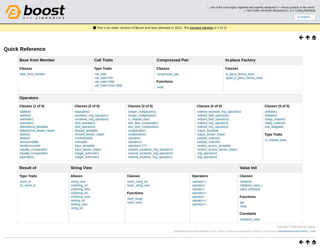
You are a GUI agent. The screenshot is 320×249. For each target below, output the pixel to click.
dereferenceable (30, 145)
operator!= (198, 185)
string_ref (77, 208)
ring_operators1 (207, 153)
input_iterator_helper (88, 149)
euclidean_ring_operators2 (92, 119)
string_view (78, 181)
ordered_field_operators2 (213, 119)
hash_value (134, 202)
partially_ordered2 (208, 142)
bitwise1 (25, 134)
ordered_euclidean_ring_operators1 (150, 149)
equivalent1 (27, 157)
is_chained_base (138, 119)
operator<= (199, 193)
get (242, 202)
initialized (246, 181)
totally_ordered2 (275, 123)
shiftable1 (271, 111)
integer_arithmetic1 (87, 153)
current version (201, 28)
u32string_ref (79, 193)
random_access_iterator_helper (217, 149)
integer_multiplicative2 (142, 115)
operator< (198, 189)
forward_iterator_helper (89, 134)
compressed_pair (168, 74)
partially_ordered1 (208, 138)
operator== (199, 181)
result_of (25, 181)
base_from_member (32, 74)
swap (160, 87)
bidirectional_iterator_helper (37, 130)
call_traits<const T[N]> (109, 85)
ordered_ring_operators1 (212, 123)
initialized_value (250, 219)
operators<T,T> (137, 145)
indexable (81, 142)
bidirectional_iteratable (34, 127)
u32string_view (80, 196)
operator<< (199, 204)
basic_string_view (138, 185)
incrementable (84, 138)
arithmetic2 (27, 123)
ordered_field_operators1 (213, 115)
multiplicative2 (137, 134)
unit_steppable (274, 127)
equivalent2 (82, 111)
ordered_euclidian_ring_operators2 (219, 111)
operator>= (199, 200)
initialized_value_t (251, 185)
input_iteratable (84, 145)
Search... (304, 17)
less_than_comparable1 (143, 123)
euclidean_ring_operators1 (92, 115)
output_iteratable (207, 130)
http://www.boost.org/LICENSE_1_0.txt (296, 231)
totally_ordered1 (275, 119)
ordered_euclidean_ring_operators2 (150, 153)
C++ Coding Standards (303, 10)
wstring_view (79, 204)
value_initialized (250, 189)
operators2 (135, 142)
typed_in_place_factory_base (244, 78)
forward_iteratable (86, 130)
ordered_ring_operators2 (212, 127)
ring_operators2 (207, 157)
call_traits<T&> (104, 78)
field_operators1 (85, 123)
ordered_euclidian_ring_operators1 (150, 157)
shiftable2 (271, 115)
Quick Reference (25, 49)
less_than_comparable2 (143, 127)
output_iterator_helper (211, 134)
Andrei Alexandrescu (276, 10)
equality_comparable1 (33, 149)
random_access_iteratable (214, 145)
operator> (198, 196)
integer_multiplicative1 (142, 111)
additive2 (25, 115)
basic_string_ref (137, 181)
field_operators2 (85, 127)
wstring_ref (78, 200)
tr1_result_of (28, 185)
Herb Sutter (253, 10)
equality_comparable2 (33, 153)
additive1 (25, 111)
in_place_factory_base (240, 74)
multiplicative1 (137, 130)
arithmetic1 (27, 119)
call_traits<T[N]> (105, 81)
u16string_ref (79, 185)
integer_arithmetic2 (87, 157)
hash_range (134, 198)
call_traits (101, 74)
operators (134, 138)
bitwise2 (25, 138)
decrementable (29, 142)
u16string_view (80, 189)
